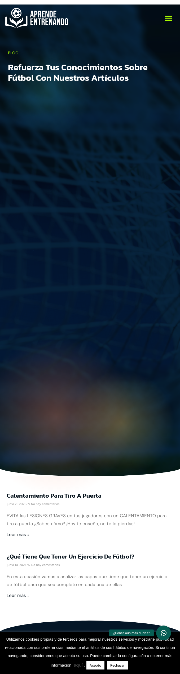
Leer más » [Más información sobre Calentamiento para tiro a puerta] (18, 534)
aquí (78, 665)
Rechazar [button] (117, 665)
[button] (169, 18)
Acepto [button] (95, 665)
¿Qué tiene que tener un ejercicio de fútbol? (70, 556)
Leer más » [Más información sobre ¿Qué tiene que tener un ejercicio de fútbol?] (18, 595)
